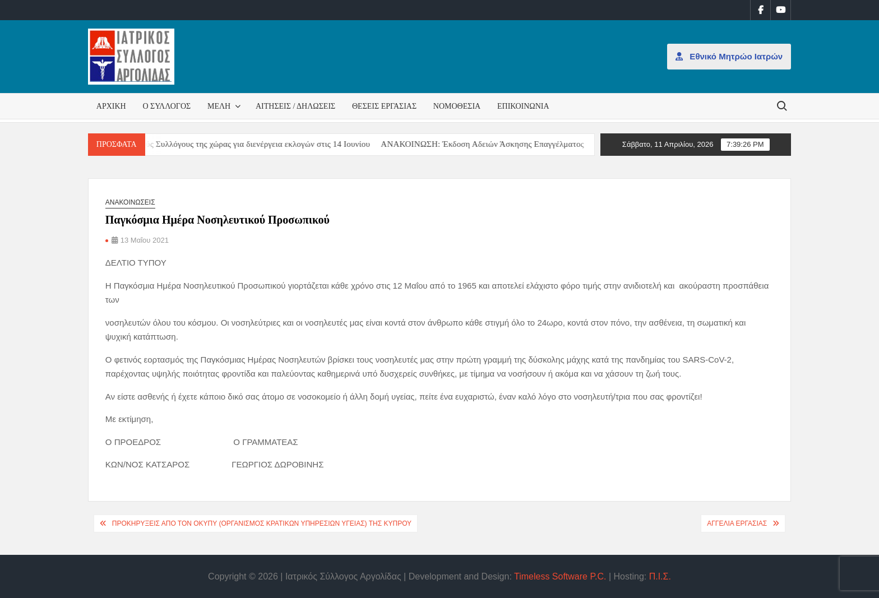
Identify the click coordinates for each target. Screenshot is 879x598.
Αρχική (111, 106)
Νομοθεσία (456, 106)
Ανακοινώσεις (130, 202)
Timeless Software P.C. (560, 576)
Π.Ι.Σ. (660, 576)
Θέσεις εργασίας (384, 106)
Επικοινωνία (523, 106)
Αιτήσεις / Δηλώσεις (295, 106)
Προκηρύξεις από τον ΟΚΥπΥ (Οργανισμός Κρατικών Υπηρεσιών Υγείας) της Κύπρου (261, 523)
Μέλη (218, 106)
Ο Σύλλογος (166, 106)
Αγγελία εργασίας (737, 523)
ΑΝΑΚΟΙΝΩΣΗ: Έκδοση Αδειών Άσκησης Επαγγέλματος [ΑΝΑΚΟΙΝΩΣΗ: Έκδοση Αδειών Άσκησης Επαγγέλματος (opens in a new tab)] (490, 144)
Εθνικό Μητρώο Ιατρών (729, 56)
